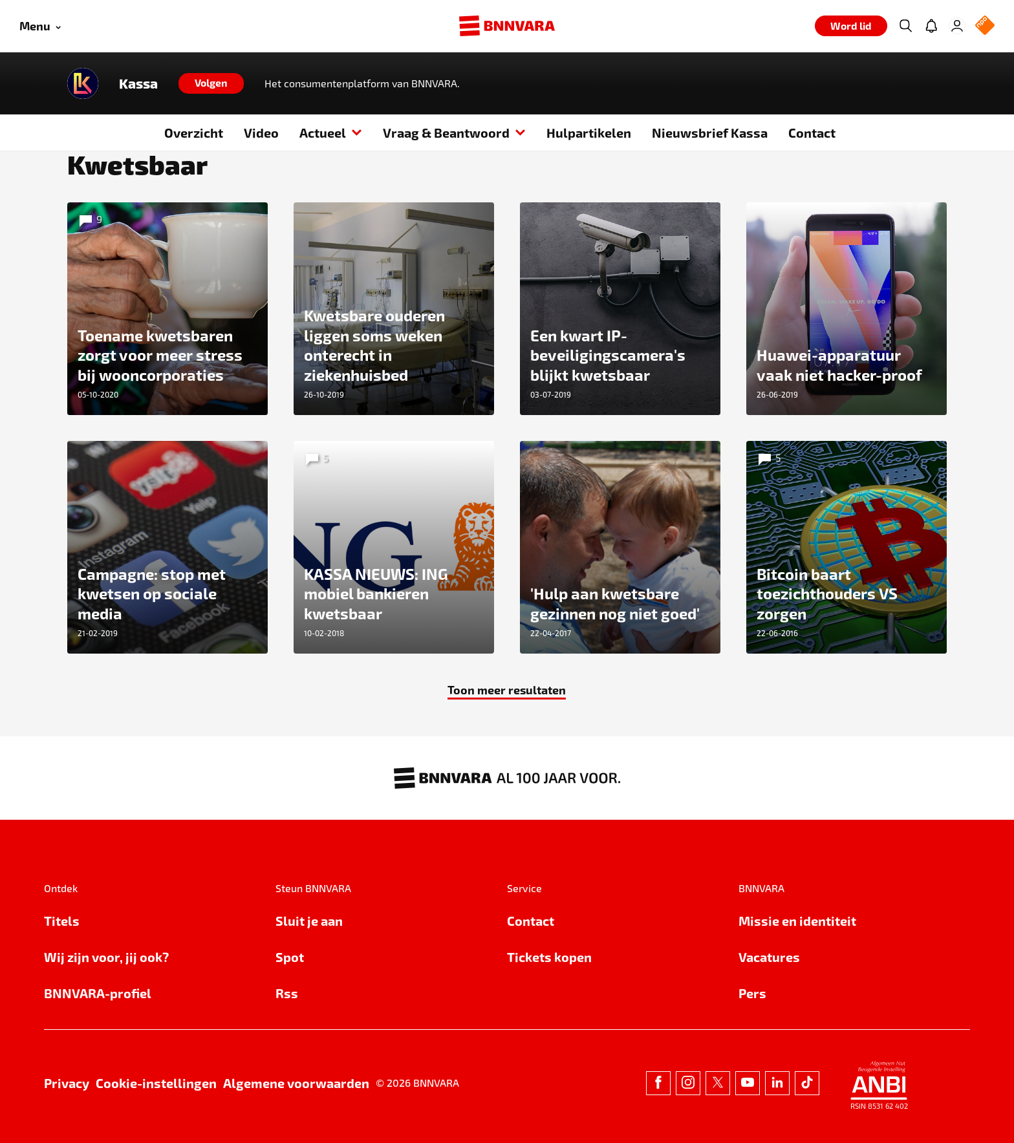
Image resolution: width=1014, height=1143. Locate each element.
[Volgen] (211, 83)
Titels (62, 920)
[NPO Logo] (985, 26)
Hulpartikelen (588, 132)
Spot (289, 957)
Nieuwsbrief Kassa (710, 132)
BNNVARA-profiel (97, 993)
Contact (812, 132)
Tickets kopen (549, 957)
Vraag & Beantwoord (454, 132)
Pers (752, 993)
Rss (286, 993)
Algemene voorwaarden (296, 1083)
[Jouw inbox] (931, 25)
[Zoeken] (905, 26)
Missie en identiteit (797, 920)
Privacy (66, 1083)
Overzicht (193, 132)
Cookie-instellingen (156, 1083)
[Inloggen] (957, 26)
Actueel (330, 132)
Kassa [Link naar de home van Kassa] (138, 83)
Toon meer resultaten (507, 689)
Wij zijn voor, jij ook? (106, 957)
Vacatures (769, 957)
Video (261, 132)
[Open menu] (40, 26)
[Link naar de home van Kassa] (82, 83)
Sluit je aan (309, 920)
